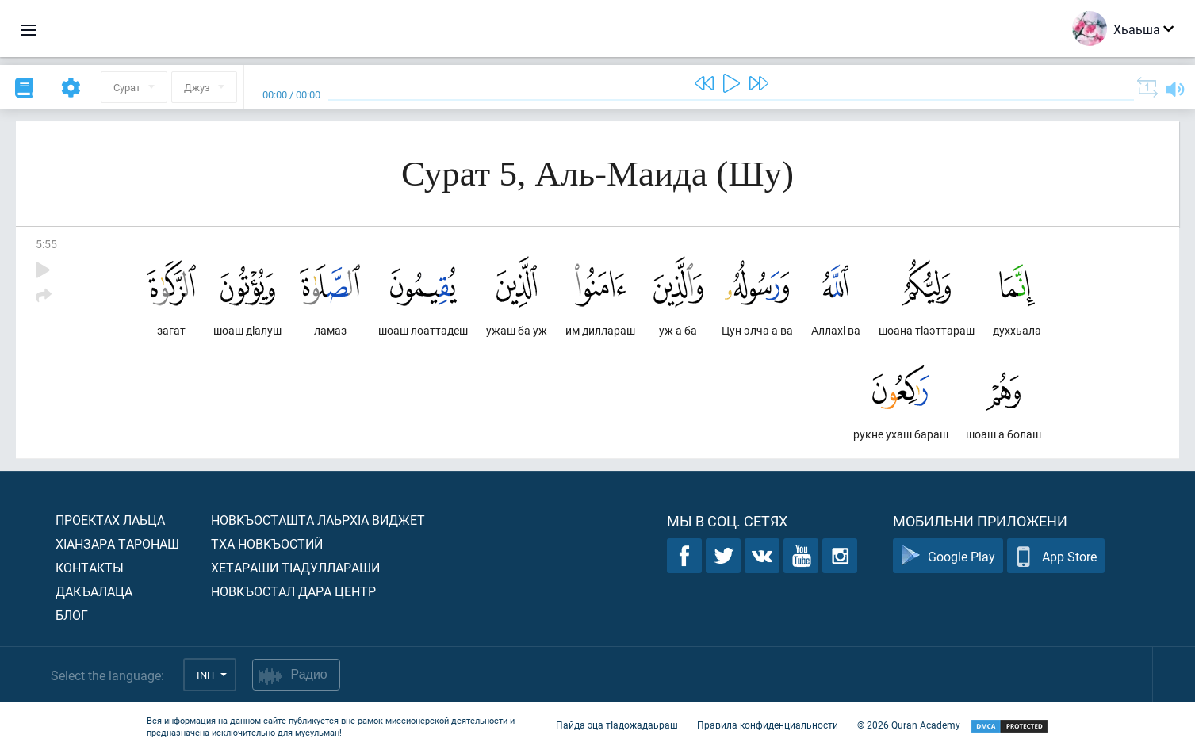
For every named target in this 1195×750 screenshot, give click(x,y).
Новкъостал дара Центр (293, 591)
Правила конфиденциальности (767, 724)
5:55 (46, 243)
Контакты (90, 567)
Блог (72, 615)
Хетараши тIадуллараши (295, 567)
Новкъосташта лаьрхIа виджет (318, 519)
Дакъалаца (94, 591)
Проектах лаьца (110, 519)
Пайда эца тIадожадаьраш (617, 724)
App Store (1056, 556)
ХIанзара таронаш (117, 543)
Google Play (948, 556)
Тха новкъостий (267, 543)
